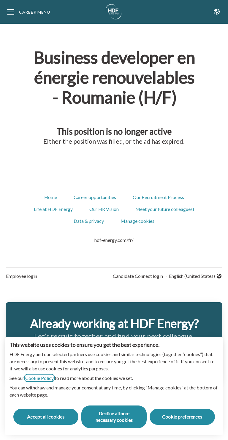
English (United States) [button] (195, 276)
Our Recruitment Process (158, 197)
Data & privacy (89, 221)
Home (50, 197)
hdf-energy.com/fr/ (114, 240)
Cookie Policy (39, 378)
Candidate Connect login (138, 276)
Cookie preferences (182, 416)
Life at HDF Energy (53, 209)
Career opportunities (95, 197)
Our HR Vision (104, 209)
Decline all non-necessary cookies (114, 417)
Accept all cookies (45, 416)
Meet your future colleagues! (164, 209)
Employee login (21, 276)
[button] (216, 12)
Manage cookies (137, 221)
